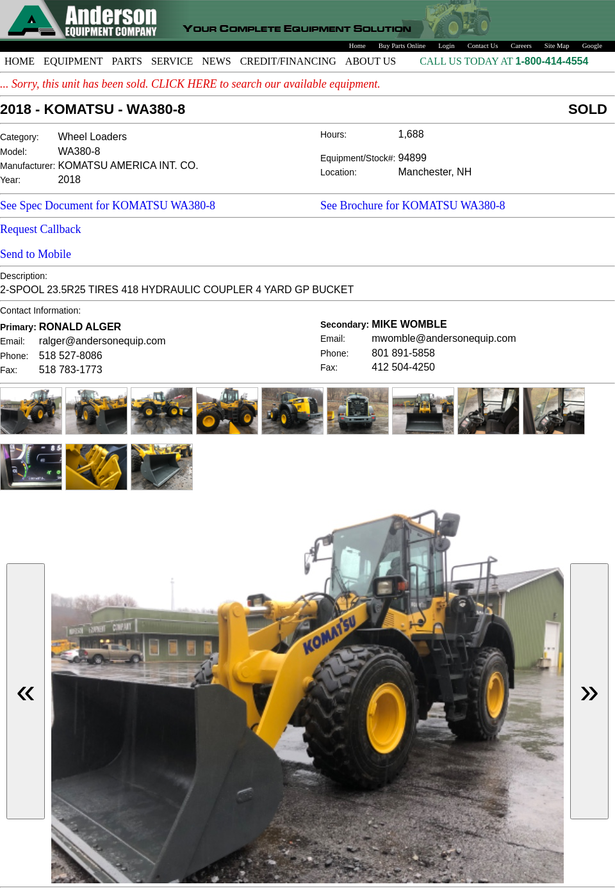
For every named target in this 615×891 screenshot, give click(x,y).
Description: (23, 276)
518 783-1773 (70, 369)
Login (446, 45)
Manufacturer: (27, 166)
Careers (521, 45)
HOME (19, 61)
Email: (12, 341)
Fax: (8, 370)
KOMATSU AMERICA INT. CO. (128, 165)
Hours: (333, 134)
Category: (19, 137)
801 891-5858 (403, 353)
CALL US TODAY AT (467, 61)
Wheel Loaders (92, 136)
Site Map (557, 45)
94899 (412, 157)
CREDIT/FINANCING (288, 61)
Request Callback (40, 229)
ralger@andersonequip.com (102, 340)
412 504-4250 (403, 367)
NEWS (216, 61)
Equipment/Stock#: (358, 158)
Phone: (14, 356)
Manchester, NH (435, 171)
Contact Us (483, 45)
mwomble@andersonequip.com (444, 338)
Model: (13, 152)
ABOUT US (370, 61)
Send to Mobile (35, 254)
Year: (10, 180)
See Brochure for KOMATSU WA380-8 (412, 205)
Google (592, 45)
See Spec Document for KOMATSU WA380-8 (107, 205)
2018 (69, 179)
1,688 (411, 134)
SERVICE (172, 61)
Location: (338, 172)
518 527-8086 (70, 355)
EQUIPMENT (73, 61)
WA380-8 (79, 151)
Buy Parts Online (402, 45)
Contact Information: (40, 310)
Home (357, 45)
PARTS (127, 61)
